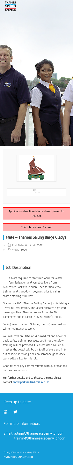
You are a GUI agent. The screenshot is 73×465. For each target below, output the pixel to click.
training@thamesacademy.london (39, 438)
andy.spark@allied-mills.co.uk (31, 382)
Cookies (29, 457)
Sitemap (21, 457)
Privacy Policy (10, 457)
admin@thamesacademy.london (38, 433)
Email (36, 191)
